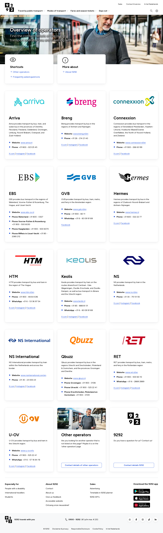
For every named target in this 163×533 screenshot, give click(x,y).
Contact (49, 488)
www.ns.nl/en (131, 292)
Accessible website (54, 501)
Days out (104, 11)
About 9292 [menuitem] (71, 72)
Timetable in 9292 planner (101, 493)
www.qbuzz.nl (79, 378)
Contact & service (133, 4)
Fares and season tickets (84, 11)
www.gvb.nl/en (79, 209)
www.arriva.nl (26, 142)
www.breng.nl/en (80, 134)
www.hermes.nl (132, 212)
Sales (120, 4)
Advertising (95, 488)
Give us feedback (53, 497)
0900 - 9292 (74, 519)
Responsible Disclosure (80, 529)
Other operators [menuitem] (21, 72)
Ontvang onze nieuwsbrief (57, 505)
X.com (12, 153)
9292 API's (95, 497)
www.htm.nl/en (27, 292)
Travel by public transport (31, 11)
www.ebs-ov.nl (27, 212)
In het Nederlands (151, 4)
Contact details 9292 (134, 465)
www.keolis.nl (79, 301)
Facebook (31, 153)
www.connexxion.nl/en (135, 142)
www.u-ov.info (27, 451)
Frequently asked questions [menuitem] (26, 77)
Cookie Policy (98, 529)
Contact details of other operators (81, 465)
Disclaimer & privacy (60, 529)
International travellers (15, 493)
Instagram (20, 153)
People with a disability (15, 488)
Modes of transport (58, 11)
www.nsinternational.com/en (33, 375)
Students (9, 497)
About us (50, 493)
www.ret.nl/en (131, 372)
